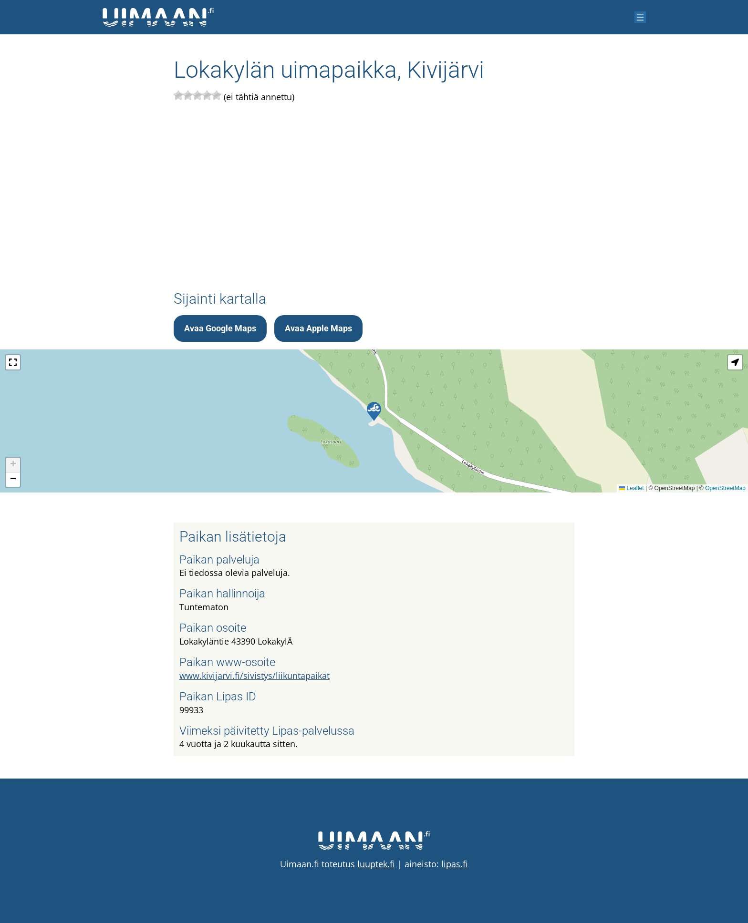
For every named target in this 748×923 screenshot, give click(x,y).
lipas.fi (454, 864)
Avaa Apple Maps (318, 328)
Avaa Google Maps (220, 328)
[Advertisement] (374, 193)
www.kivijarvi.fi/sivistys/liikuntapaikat (254, 675)
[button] (374, 411)
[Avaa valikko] (640, 17)
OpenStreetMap (725, 488)
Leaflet (631, 488)
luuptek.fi (376, 864)
